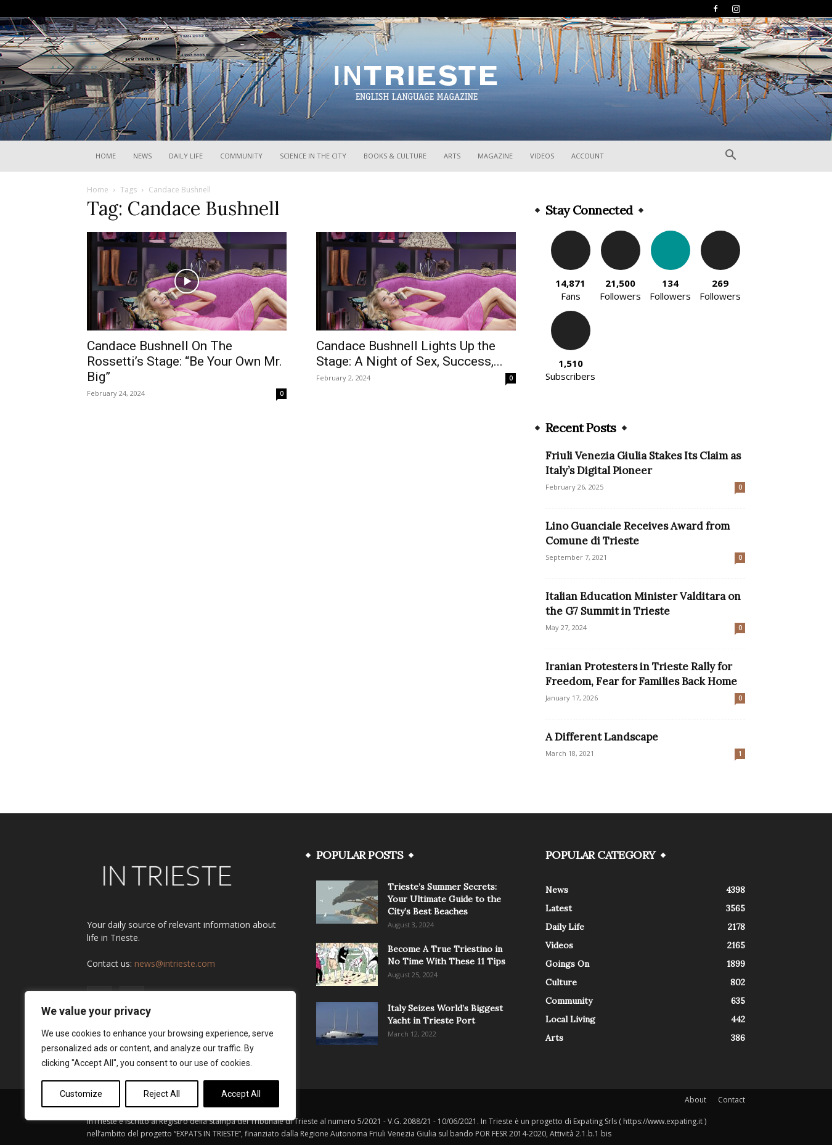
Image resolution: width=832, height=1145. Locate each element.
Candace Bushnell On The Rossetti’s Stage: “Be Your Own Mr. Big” (184, 361)
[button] (730, 156)
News (142, 155)
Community (241, 155)
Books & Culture (395, 155)
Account (587, 155)
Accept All (241, 1094)
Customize (81, 1094)
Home (106, 155)
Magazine (495, 155)
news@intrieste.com (174, 963)
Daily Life (186, 155)
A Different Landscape (601, 737)
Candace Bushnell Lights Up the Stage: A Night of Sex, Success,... (409, 354)
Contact (731, 1099)
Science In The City (313, 155)
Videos (542, 155)
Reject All (162, 1094)
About (695, 1099)
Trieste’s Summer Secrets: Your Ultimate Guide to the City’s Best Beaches (444, 899)
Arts (452, 155)
